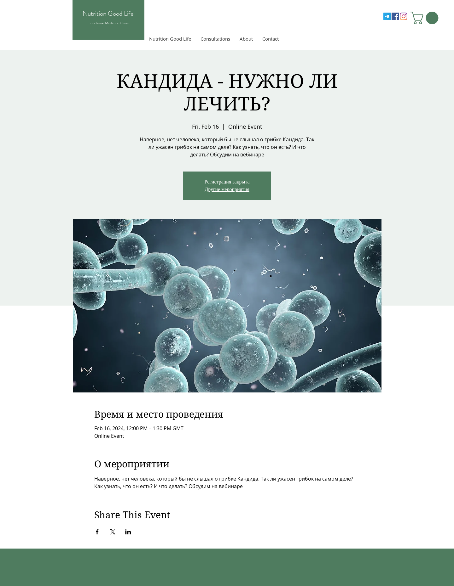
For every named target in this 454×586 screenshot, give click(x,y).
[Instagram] (403, 16)
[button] (425, 18)
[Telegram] (387, 16)
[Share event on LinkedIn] (128, 531)
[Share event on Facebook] (97, 531)
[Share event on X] (113, 531)
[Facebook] (395, 16)
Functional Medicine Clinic (109, 23)
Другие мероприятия (227, 189)
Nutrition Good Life (108, 13)
